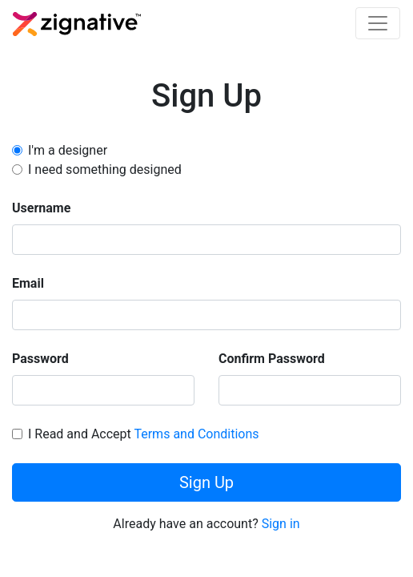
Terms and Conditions (196, 434)
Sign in (281, 523)
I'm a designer (67, 150)
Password (40, 358)
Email (28, 283)
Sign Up (206, 482)
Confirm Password (272, 358)
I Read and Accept (143, 434)
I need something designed (105, 169)
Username (41, 208)
